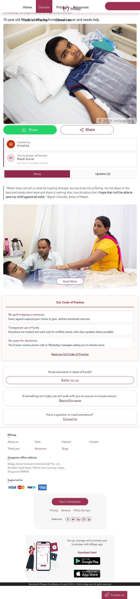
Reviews (65, 510)
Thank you (14, 448)
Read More (70, 281)
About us (13, 441)
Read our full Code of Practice (70, 354)
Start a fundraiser (70, 501)
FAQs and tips (82, 510)
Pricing (54, 510)
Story (37, 174)
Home (27, 7)
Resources (81, 7)
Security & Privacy (38, 584)
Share (30, 129)
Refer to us (70, 380)
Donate (44, 7)
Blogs (65, 448)
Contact (93, 441)
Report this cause (70, 400)
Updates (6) (102, 174)
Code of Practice (35, 20)
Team (38, 441)
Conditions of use (57, 584)
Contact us (63, 20)
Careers (66, 441)
